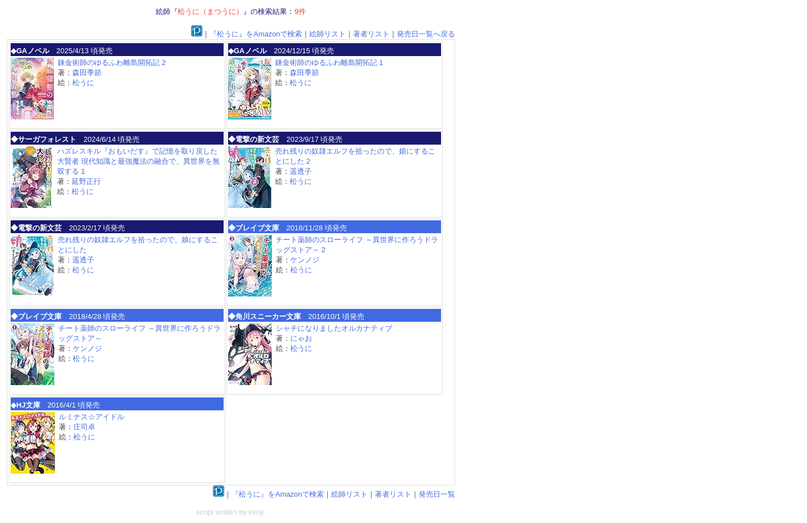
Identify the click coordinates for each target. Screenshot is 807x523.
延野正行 (86, 181)
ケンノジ (304, 260)
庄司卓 (84, 427)
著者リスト (371, 34)
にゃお (301, 338)
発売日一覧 (437, 494)
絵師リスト (327, 34)
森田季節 (86, 72)
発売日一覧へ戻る (426, 34)
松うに (83, 82)
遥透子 (301, 171)
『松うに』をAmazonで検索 (256, 34)
